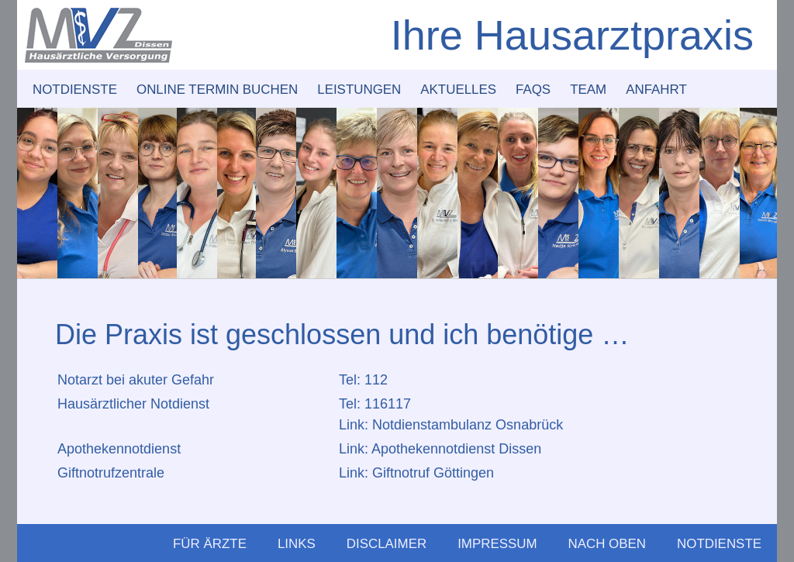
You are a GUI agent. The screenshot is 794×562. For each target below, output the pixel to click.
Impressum (497, 543)
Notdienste (75, 89)
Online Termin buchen (217, 89)
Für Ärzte (210, 543)
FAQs (533, 89)
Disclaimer (386, 543)
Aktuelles (458, 89)
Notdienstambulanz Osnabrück (467, 425)
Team (588, 89)
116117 (387, 404)
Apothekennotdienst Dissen (456, 449)
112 (376, 380)
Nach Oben (607, 543)
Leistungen (359, 89)
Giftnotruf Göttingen (433, 473)
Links (297, 543)
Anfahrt (656, 89)
